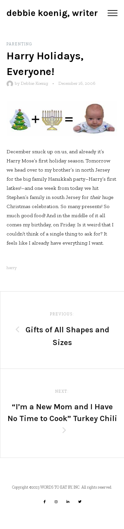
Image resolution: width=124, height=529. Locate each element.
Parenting (19, 44)
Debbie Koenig (34, 83)
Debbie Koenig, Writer (52, 13)
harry (12, 267)
